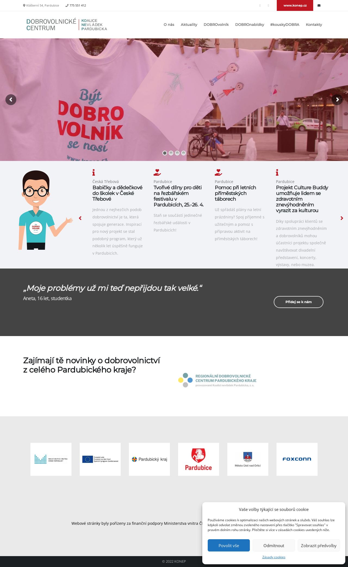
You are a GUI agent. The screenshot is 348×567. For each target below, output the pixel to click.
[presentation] (80, 218)
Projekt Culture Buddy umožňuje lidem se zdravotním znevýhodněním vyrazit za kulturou (302, 199)
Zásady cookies (273, 557)
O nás (169, 25)
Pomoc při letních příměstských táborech (235, 193)
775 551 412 (78, 5)
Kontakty (314, 25)
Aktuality (189, 25)
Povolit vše (229, 545)
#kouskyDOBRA (284, 25)
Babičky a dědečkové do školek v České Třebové (117, 193)
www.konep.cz (295, 5)
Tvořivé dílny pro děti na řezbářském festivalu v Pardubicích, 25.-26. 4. (179, 196)
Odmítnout (273, 545)
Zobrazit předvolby (319, 545)
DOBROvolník (216, 25)
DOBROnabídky (249, 25)
